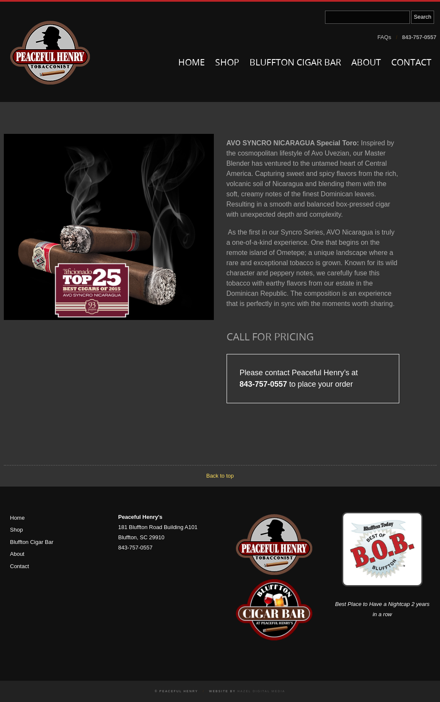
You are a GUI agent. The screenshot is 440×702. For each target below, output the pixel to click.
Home (191, 63)
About (366, 63)
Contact (411, 63)
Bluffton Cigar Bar (295, 63)
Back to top (220, 476)
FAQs (384, 37)
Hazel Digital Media (261, 691)
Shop (227, 63)
